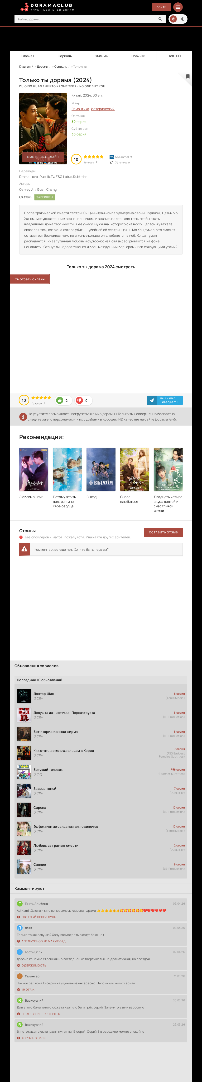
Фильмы (101, 56)
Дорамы (42, 67)
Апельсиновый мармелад (41, 941)
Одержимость (31, 965)
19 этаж (26, 990)
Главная (27, 56)
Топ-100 (174, 56)
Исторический (103, 109)
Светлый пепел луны (37, 917)
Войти (160, 7)
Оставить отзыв (163, 532)
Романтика (80, 109)
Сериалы (65, 56)
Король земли (31, 1038)
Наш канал (169, 400)
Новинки (138, 56)
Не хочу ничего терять (38, 1014)
